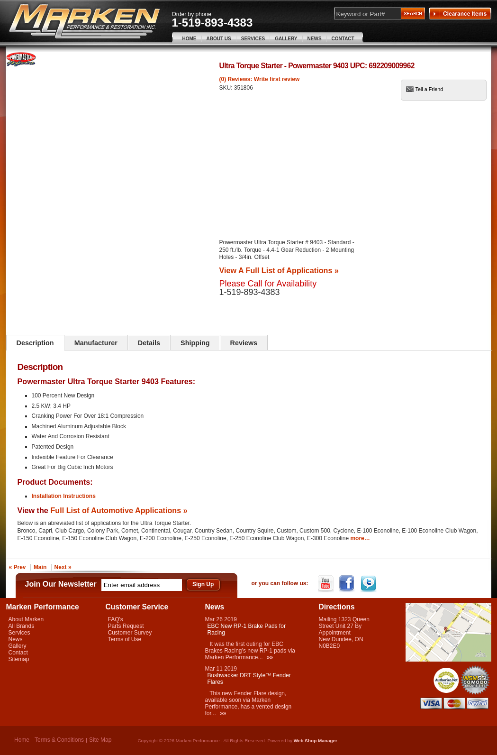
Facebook (348, 583)
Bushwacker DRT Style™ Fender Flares (249, 678)
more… (360, 538)
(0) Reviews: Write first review (259, 79)
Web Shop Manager (315, 740)
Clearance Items (460, 14)
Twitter (369, 583)
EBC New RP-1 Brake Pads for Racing (247, 629)
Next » (63, 567)
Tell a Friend (429, 89)
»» (270, 657)
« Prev (17, 567)
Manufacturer (95, 343)
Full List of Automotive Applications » (118, 510)
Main (40, 567)
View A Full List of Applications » (279, 270)
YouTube (326, 583)
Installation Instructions (64, 496)
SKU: (226, 87)
